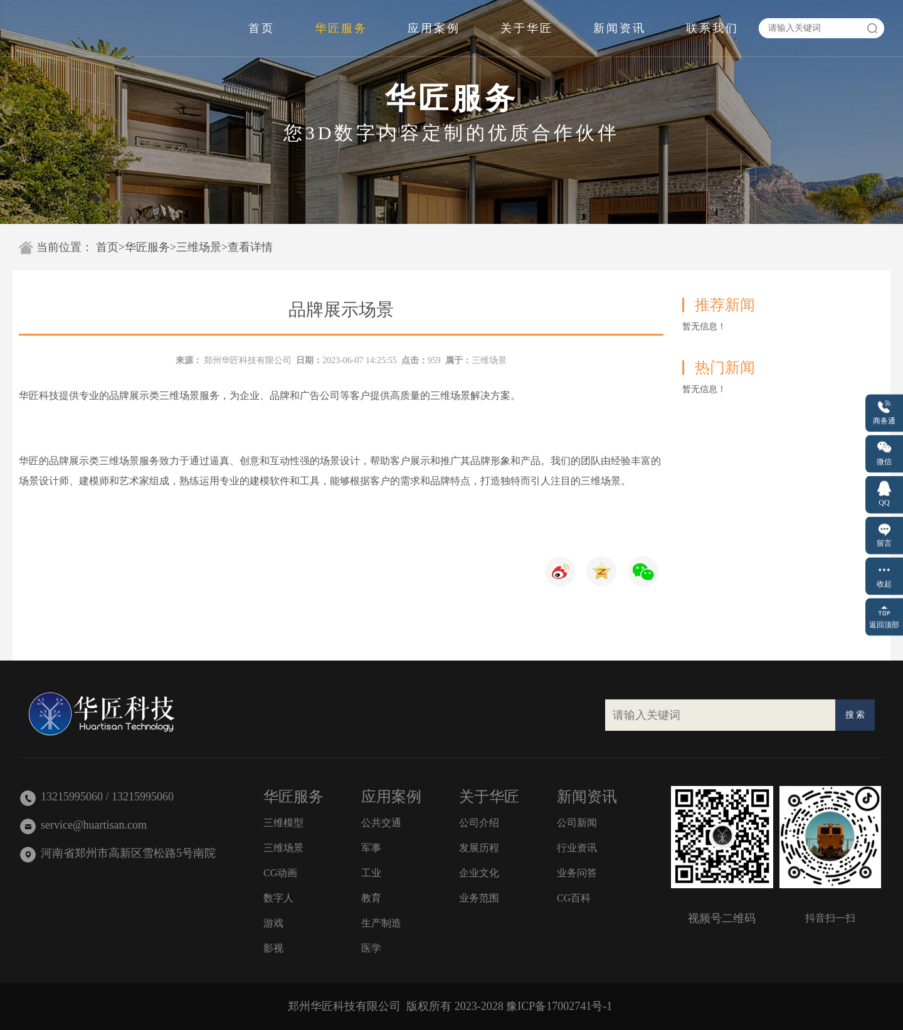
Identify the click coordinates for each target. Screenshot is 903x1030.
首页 (261, 28)
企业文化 (479, 873)
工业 (371, 873)
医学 (371, 948)
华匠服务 (341, 28)
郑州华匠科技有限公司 (248, 360)
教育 (371, 898)
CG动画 (280, 873)
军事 (371, 847)
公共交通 (381, 822)
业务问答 (577, 873)
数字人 (278, 898)
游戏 (273, 923)
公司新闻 (577, 822)
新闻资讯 (619, 28)
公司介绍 (479, 822)
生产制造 (381, 923)
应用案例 (434, 28)
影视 (273, 948)
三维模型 (283, 822)
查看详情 (250, 247)
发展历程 (479, 847)
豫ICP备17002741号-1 (559, 1006)
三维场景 (198, 247)
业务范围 (479, 898)
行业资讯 (577, 847)
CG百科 (574, 898)
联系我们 (712, 28)
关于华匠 (526, 28)
